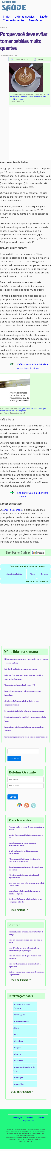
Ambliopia (18, 1077)
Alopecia (17, 1054)
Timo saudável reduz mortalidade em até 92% (19, 685)
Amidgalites (18, 1084)
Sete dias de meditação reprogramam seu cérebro (20, 669)
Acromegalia (19, 1015)
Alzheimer (18, 1060)
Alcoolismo (18, 1041)
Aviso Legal (17, 1118)
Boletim (30, 1118)
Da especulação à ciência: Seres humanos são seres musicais (24, 711)
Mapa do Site (28, 1120)
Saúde (43, 16)
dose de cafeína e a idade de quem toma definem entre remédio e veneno (29, 97)
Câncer (32, 574)
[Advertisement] (25, 133)
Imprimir (40, 59)
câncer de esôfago (12, 509)
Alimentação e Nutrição (14, 574)
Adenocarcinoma (21, 1021)
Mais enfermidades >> (23, 1091)
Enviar (13, 797)
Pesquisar (14, 758)
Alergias (17, 1047)
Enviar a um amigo (21, 59)
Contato (41, 1118)
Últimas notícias (25, 16)
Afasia (16, 1028)
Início (6, 16)
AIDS (15, 1034)
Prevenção (44, 574)
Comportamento (13, 20)
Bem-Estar (35, 20)
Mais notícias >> (19, 909)
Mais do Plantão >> (21, 980)
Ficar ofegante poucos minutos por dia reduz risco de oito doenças (26, 737)
